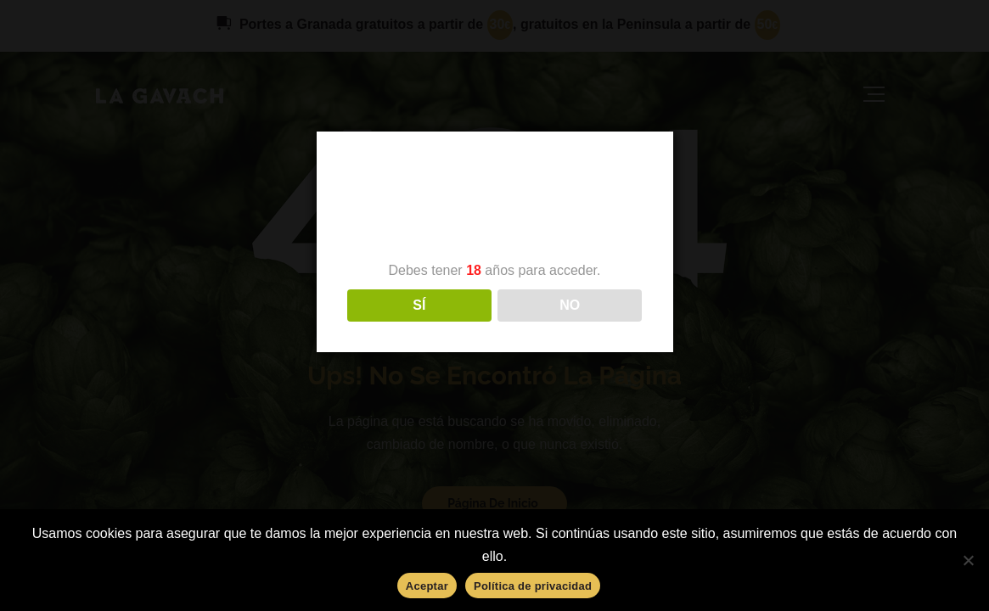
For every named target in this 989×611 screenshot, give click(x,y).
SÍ (419, 305)
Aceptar (427, 586)
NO (569, 305)
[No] (967, 560)
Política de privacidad (533, 586)
